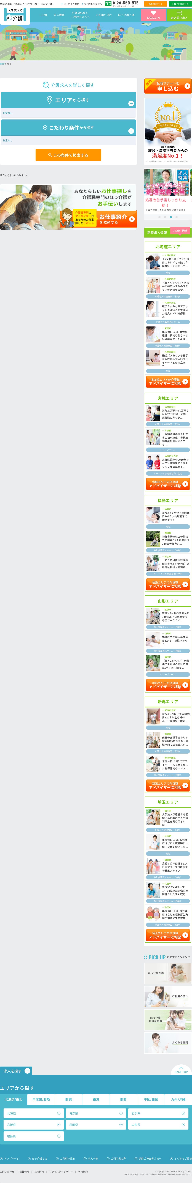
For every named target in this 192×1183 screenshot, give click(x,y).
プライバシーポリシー (61, 1171)
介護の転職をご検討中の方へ (80, 15)
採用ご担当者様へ (93, 3)
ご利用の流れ (104, 15)
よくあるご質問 (71, 3)
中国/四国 (151, 1099)
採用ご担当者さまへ (150, 1158)
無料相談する (155, 4)
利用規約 (83, 1171)
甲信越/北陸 (41, 1099)
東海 (96, 1099)
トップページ (11, 1158)
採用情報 (39, 1171)
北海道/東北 (13, 1099)
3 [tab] (171, 217)
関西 (123, 1099)
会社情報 (24, 1171)
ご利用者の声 (118, 1158)
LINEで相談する (180, 4)
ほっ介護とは (126, 15)
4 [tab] (176, 217)
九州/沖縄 (178, 1099)
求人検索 (59, 15)
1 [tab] (159, 217)
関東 (68, 1099)
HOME (43, 15)
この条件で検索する (70, 155)
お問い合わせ (7, 1171)
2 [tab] (165, 217)
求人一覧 (93, 1158)
